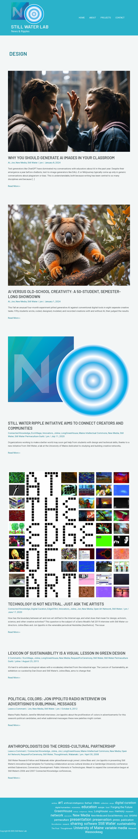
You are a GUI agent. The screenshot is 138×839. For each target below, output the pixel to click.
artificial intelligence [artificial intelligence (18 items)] (74, 803)
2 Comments (14, 658)
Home (83, 17)
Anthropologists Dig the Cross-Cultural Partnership (61, 746)
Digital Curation (38, 609)
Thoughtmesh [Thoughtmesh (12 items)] (66, 828)
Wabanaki (73, 754)
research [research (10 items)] (66, 824)
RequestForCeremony (81, 658)
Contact (120, 17)
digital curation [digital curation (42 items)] (125, 803)
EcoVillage (36, 433)
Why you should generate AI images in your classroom (61, 157)
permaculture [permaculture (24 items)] (61, 819)
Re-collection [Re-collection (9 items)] (56, 824)
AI (9, 162)
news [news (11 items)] (126, 816)
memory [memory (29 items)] (120, 811)
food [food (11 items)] (107, 807)
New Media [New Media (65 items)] (81, 815)
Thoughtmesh (61, 754)
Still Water (33, 162)
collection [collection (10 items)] (104, 803)
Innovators (47, 433)
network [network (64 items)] (57, 815)
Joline (57, 433)
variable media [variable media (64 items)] (116, 828)
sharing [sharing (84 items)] (76, 823)
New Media (21, 162)
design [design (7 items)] (112, 803)
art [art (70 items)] (60, 802)
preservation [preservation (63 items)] (102, 819)
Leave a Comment (17, 708)
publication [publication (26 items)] (127, 819)
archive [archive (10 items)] (54, 803)
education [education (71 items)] (89, 807)
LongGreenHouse (69, 433)
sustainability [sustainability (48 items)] (126, 823)
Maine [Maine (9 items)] (111, 812)
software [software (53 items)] (90, 823)
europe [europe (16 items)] (101, 807)
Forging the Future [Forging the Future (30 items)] (121, 807)
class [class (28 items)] (96, 802)
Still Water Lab (29, 26)
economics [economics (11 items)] (76, 807)
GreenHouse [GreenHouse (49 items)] (63, 811)
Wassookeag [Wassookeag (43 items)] (94, 832)
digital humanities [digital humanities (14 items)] (63, 807)
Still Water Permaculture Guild (29, 436)
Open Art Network (102, 609)
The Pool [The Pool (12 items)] (55, 828)
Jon (13, 162)
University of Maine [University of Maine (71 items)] (89, 828)
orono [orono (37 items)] (133, 815)
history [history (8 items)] (75, 812)
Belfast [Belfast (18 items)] (88, 803)
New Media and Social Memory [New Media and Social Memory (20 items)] (107, 815)
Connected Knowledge (19, 433)
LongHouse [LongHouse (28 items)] (101, 811)
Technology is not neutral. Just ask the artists (56, 604)
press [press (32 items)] (116, 819)
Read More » (14, 185)
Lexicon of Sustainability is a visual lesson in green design (66, 653)
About (93, 17)
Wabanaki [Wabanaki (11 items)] (132, 828)
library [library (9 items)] (90, 812)
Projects (106, 17)
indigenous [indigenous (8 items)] (83, 812)
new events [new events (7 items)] (68, 816)
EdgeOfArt (52, 609)
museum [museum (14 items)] (129, 811)
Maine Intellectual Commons (93, 433)
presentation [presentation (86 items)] (80, 819)
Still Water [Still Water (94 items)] (107, 823)
